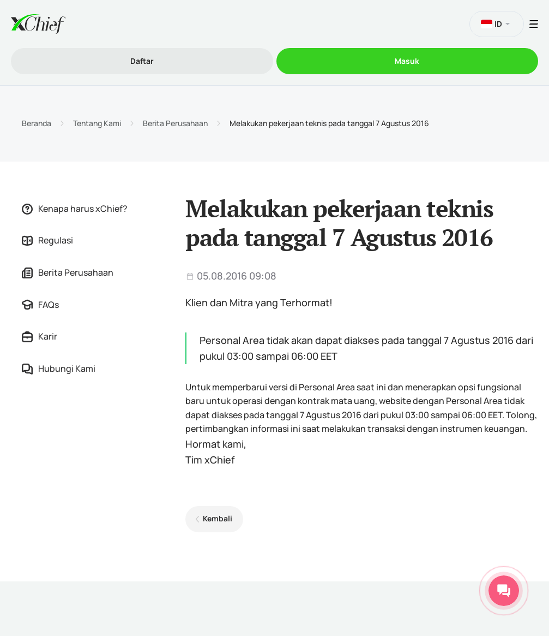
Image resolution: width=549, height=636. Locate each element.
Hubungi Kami (58, 368)
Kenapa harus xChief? (75, 209)
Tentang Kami (97, 123)
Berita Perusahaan (175, 123)
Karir (39, 336)
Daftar (142, 61)
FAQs (40, 305)
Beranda (36, 123)
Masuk (407, 61)
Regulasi (47, 240)
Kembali (217, 518)
